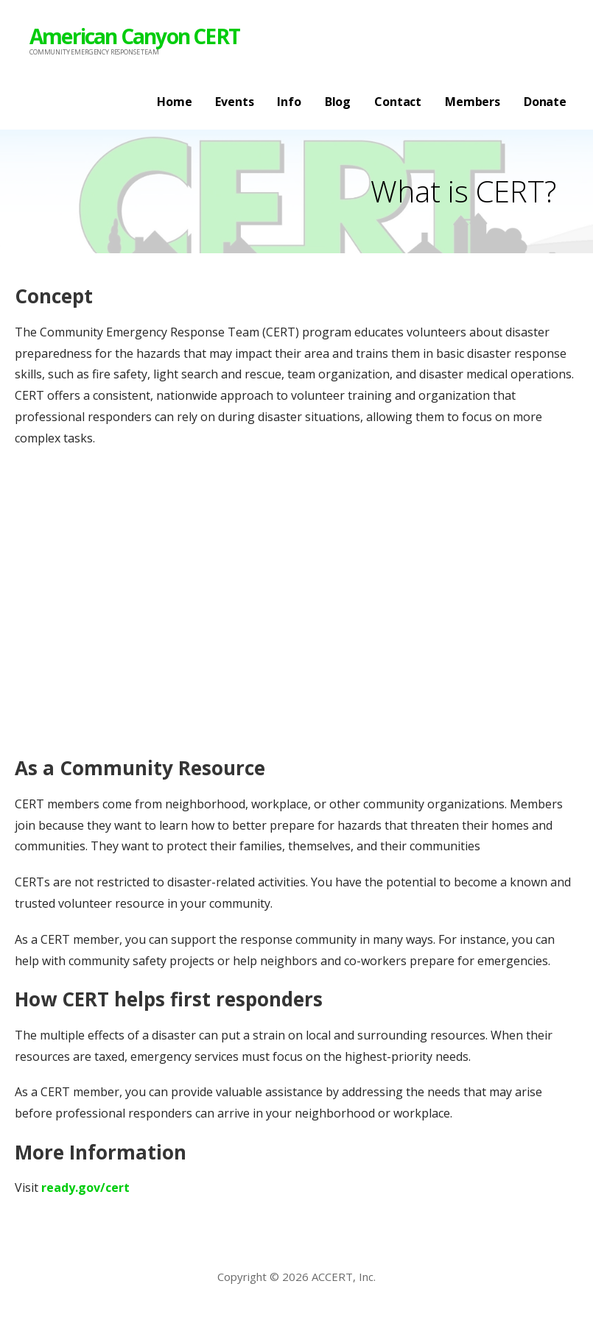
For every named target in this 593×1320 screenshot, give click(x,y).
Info (289, 101)
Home (174, 101)
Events (234, 101)
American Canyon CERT (134, 36)
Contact (397, 101)
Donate (545, 101)
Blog (338, 101)
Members (472, 101)
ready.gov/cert (85, 1187)
